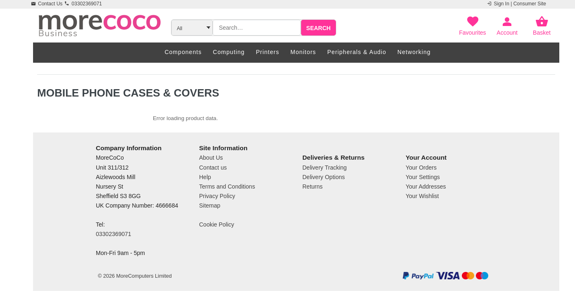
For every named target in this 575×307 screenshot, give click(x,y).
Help (205, 177)
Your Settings (423, 177)
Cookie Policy (216, 224)
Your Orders (421, 167)
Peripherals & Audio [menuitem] (356, 52)
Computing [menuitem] (229, 52)
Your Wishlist (422, 196)
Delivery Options (323, 177)
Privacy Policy (217, 196)
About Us (211, 157)
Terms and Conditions (227, 186)
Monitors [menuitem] (303, 52)
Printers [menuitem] (267, 52)
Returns (312, 186)
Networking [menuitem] (414, 52)
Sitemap (209, 205)
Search (318, 28)
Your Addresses (426, 186)
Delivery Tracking (324, 167)
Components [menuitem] (183, 52)
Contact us (213, 167)
